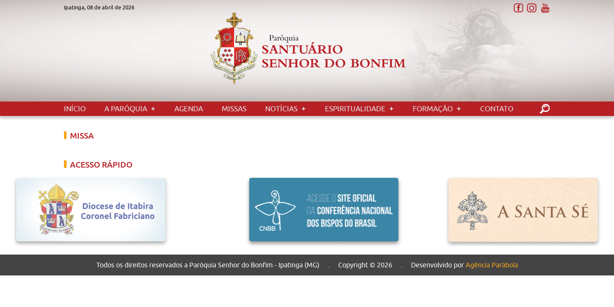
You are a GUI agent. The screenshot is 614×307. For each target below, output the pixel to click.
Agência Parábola (492, 265)
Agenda (188, 108)
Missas (234, 108)
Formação (433, 108)
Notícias (281, 108)
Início (75, 108)
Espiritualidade (355, 108)
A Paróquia (125, 108)
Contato (496, 108)
